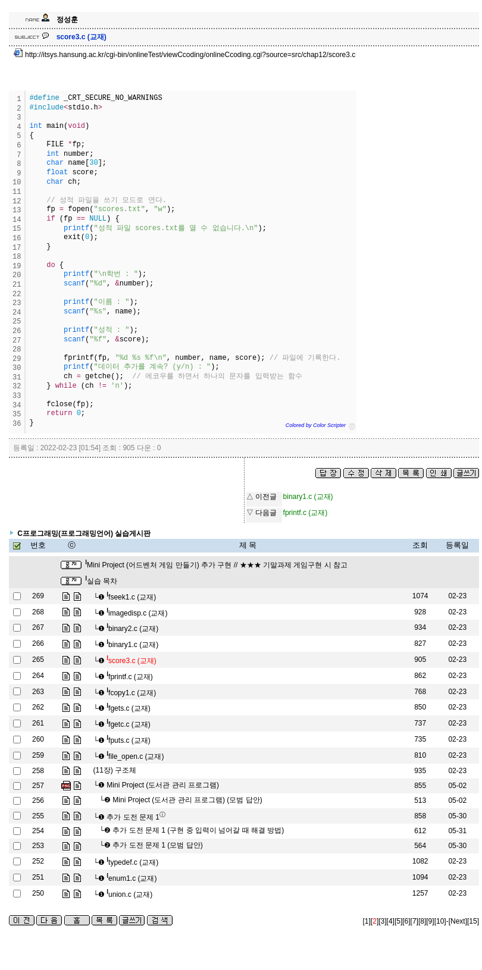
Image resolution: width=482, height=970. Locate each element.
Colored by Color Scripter (316, 425)
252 (38, 861)
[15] (473, 921)
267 (38, 627)
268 (38, 612)
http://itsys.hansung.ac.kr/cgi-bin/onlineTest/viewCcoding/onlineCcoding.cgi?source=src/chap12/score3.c (185, 55)
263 (38, 692)
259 (38, 755)
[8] (422, 921)
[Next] (458, 921)
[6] (406, 921)
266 (38, 643)
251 (38, 877)
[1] (367, 921)
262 (38, 707)
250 (38, 893)
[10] (440, 921)
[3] (382, 921)
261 (38, 723)
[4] (391, 921)
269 (38, 596)
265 (38, 659)
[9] (430, 921)
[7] (414, 921)
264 (38, 675)
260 (38, 739)
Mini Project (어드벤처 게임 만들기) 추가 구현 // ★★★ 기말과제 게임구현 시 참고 (216, 565)
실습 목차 (101, 581)
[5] (398, 921)
